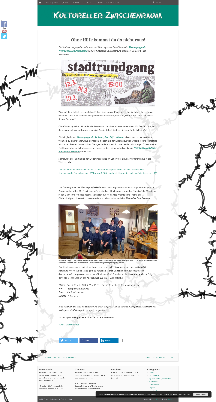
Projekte (47, 2)
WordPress (157, 399)
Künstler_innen (61, 2)
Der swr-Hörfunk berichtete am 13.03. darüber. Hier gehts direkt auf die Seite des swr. (101, 169)
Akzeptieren (201, 394)
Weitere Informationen (181, 394)
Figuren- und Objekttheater (159, 378)
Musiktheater (153, 381)
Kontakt (75, 2)
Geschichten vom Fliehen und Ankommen (58, 357)
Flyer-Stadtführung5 (68, 324)
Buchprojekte (153, 375)
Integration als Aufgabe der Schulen (160, 357)
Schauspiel (153, 391)
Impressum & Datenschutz (110, 2)
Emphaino (172, 399)
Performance (153, 385)
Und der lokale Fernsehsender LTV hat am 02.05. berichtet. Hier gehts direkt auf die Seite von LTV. (107, 173)
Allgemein (152, 372)
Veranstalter (88, 2)
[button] (68, 340)
